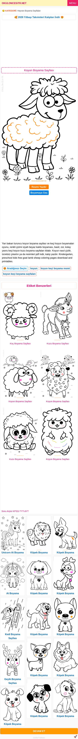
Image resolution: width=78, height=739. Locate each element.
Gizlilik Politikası (39, 738)
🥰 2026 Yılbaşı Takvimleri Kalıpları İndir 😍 (39, 17)
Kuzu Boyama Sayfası (58, 343)
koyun (33, 268)
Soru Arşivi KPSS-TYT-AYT (15, 511)
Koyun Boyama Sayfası (20, 401)
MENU (72, 3)
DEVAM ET (39, 731)
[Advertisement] (39, 43)
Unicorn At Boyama (12, 552)
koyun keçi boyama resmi (55, 268)
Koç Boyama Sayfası (20, 343)
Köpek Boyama (12, 724)
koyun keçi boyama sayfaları (19, 274)
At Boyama (12, 593)
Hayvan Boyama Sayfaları (29, 11)
